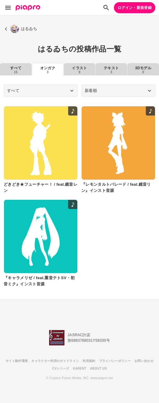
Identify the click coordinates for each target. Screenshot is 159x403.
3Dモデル (143, 70)
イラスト (79, 70)
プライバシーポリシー (115, 361)
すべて (15, 70)
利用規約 (89, 361)
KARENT (80, 368)
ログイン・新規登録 (135, 8)
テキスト (111, 70)
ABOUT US (98, 368)
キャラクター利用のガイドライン (55, 361)
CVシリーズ (60, 368)
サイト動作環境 (17, 361)
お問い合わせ (143, 361)
